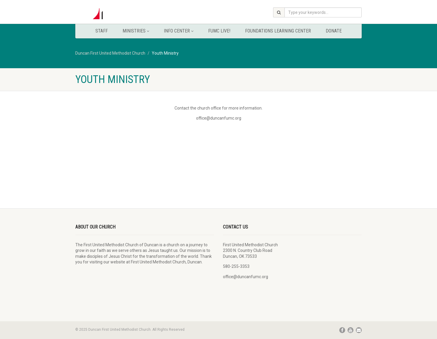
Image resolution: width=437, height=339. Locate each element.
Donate (334, 31)
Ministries (136, 31)
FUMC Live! (219, 31)
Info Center (178, 31)
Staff (101, 31)
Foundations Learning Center (278, 31)
